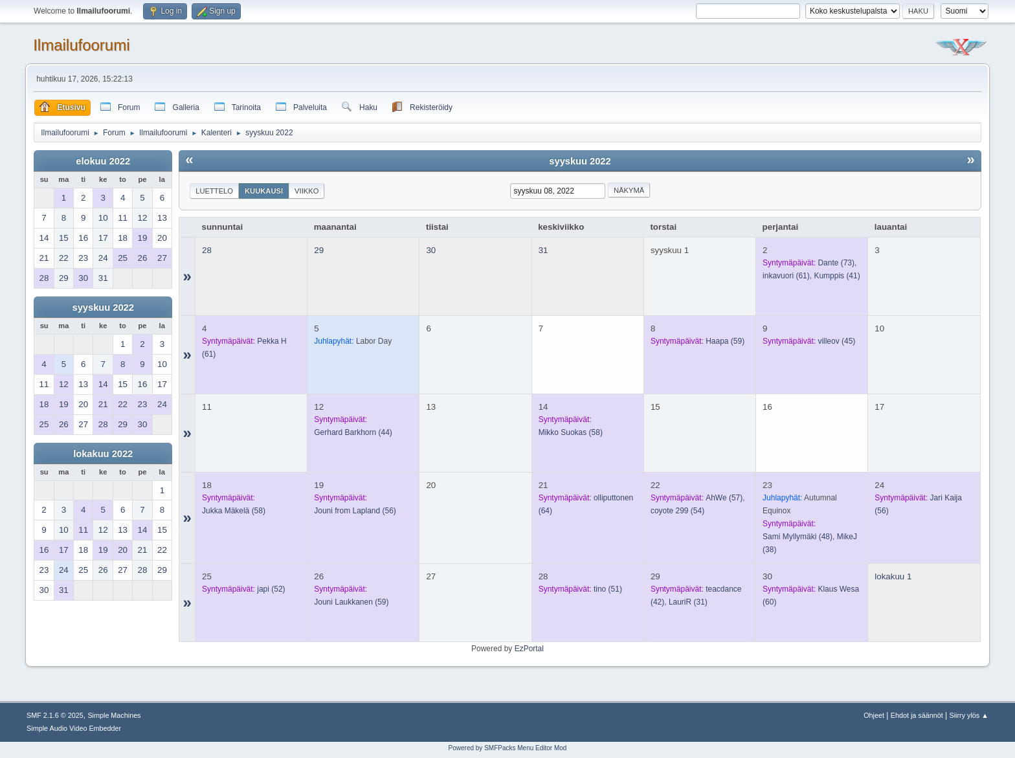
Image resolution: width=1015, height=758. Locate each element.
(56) (355, 510)
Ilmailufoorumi (81, 45)
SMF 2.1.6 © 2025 (55, 715)
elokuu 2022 (103, 161)
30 (431, 250)
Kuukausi (264, 191)
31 (543, 250)
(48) (797, 536)
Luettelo (214, 191)
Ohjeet (874, 715)
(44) (353, 432)
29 (319, 250)
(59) (725, 341)
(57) (724, 497)
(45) (836, 341)
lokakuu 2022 (103, 454)
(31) (688, 602)
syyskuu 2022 (103, 307)
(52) (271, 589)
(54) (677, 510)
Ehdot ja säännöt (917, 715)
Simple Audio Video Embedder (74, 728)
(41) (837, 275)
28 (207, 250)
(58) (571, 432)
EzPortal (529, 648)
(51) (608, 589)
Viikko (306, 191)
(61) (786, 275)
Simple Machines (113, 715)
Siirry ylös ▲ (969, 715)
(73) (836, 262)
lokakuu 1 (893, 576)
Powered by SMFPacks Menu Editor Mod (508, 748)
